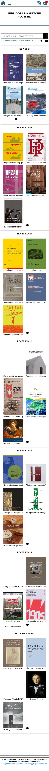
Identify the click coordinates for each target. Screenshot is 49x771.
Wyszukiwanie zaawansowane (13, 40)
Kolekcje (29, 40)
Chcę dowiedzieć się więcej (12, 764)
